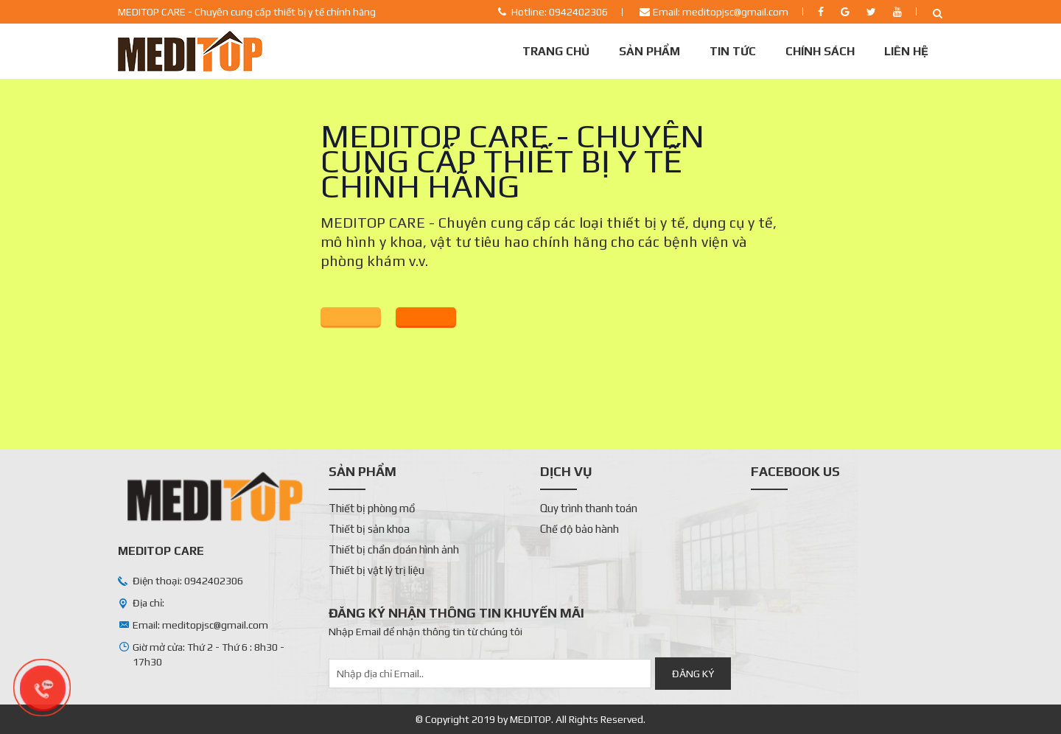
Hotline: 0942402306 (559, 12)
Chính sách (820, 51)
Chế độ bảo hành (579, 528)
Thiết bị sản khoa (369, 528)
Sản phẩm (649, 51)
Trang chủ (555, 51)
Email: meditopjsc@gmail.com (720, 12)
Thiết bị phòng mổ (372, 508)
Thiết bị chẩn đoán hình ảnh (394, 549)
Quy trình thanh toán (588, 508)
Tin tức (733, 51)
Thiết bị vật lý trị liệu (376, 570)
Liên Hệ (906, 51)
